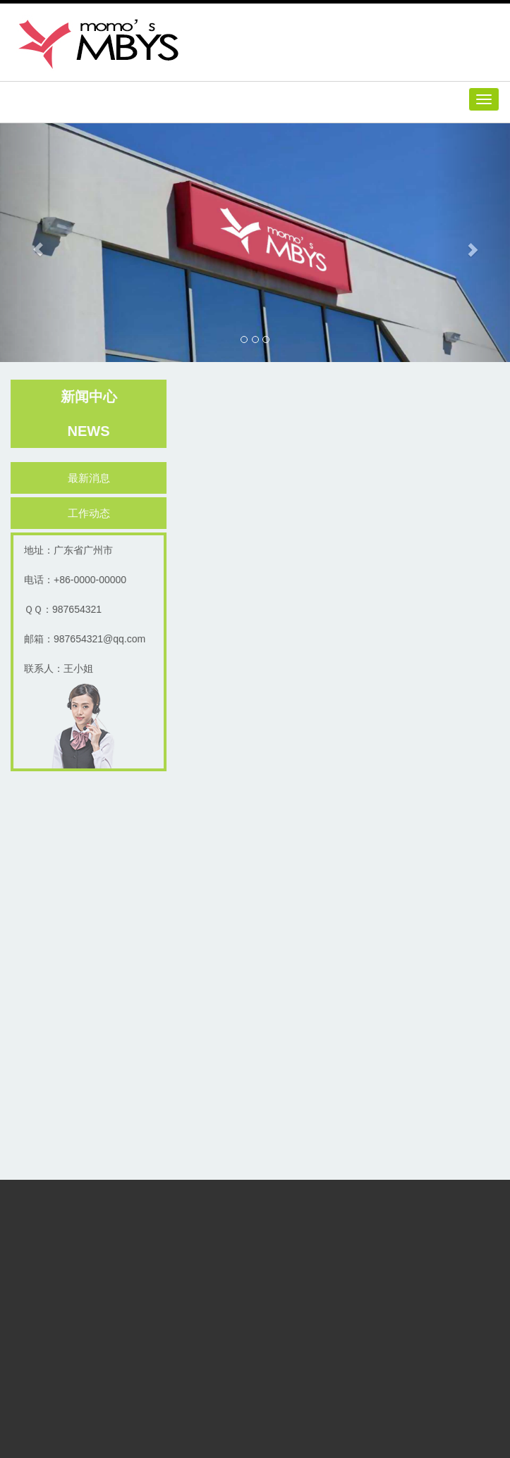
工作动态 (91, 513)
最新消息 (91, 478)
